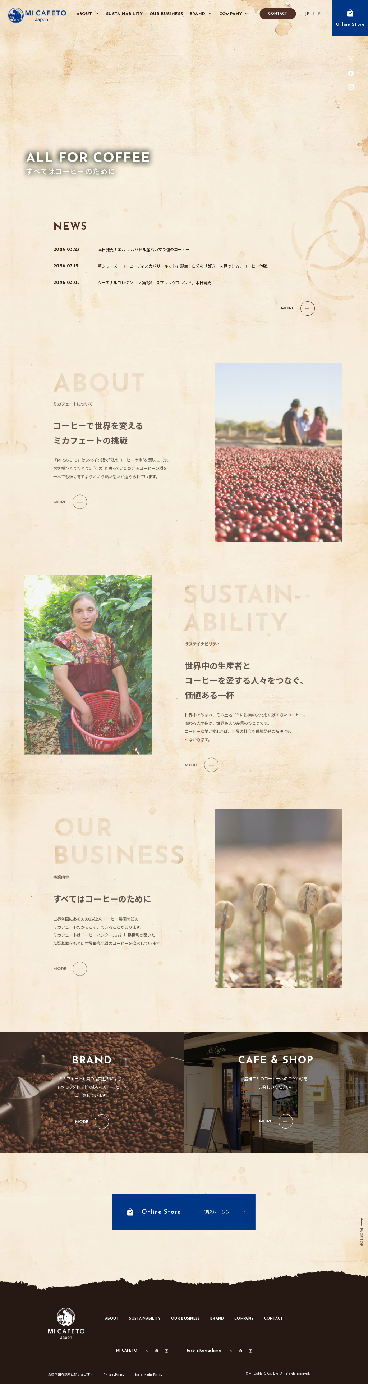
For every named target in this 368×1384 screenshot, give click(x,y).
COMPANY (244, 1318)
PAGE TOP (361, 1237)
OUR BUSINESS (185, 1318)
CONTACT (277, 13)
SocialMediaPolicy (148, 1375)
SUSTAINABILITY (145, 1318)
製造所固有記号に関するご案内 (70, 1374)
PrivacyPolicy (114, 1375)
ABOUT (112, 1318)
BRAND (217, 1318)
